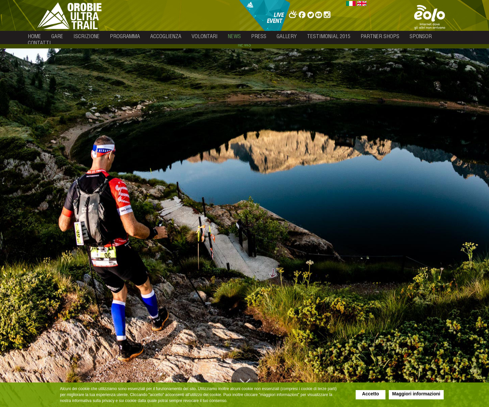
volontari (205, 36)
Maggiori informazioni (416, 393)
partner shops (380, 36)
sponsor (421, 36)
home (34, 36)
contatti (39, 42)
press (258, 36)
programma (125, 36)
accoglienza (165, 36)
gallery (287, 36)
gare (57, 36)
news (234, 36)
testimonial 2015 (328, 36)
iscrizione (86, 36)
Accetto (370, 393)
